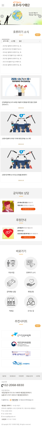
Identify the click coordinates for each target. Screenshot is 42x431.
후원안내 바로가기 (28, 237)
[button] (2, 16)
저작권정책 (21, 376)
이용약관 (4, 376)
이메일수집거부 (29, 376)
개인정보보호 (13, 376)
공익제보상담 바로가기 (28, 209)
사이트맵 (38, 376)
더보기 (37, 35)
